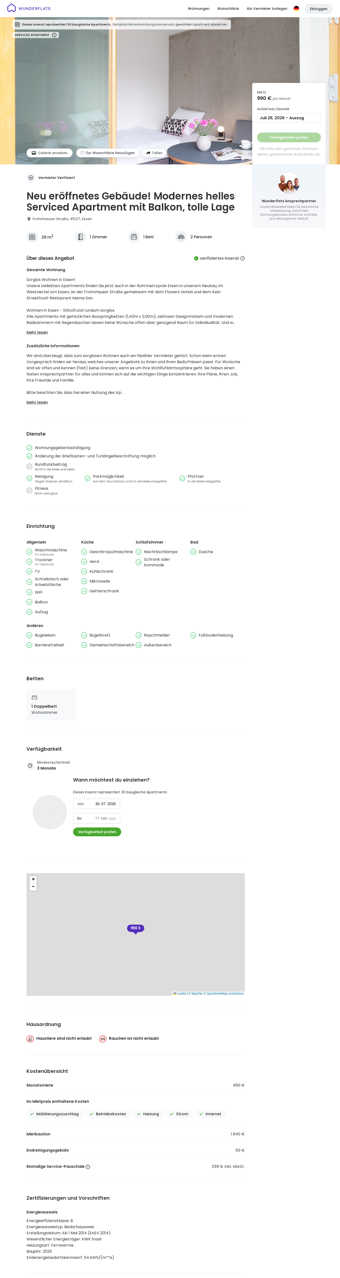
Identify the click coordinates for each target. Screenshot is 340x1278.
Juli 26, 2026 (272, 118)
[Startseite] (28, 8)
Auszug (296, 118)
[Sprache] (296, 8)
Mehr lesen (37, 332)
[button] (135, 929)
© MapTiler (195, 993)
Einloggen (318, 8)
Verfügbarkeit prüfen (97, 831)
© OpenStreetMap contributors (224, 993)
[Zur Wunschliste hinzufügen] (107, 152)
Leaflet (179, 993)
